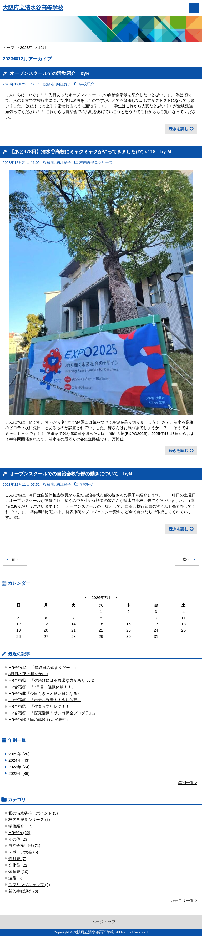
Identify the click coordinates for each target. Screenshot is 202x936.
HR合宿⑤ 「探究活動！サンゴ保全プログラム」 (52, 713)
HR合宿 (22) (19, 832)
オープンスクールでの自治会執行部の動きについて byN (70, 473)
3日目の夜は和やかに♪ (28, 674)
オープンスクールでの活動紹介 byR (49, 73)
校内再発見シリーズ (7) (29, 819)
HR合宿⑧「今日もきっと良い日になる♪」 (45, 693)
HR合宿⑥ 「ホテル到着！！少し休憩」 (44, 700)
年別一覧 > (187, 782)
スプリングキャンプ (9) (29, 884)
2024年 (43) (18, 760)
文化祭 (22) (18, 865)
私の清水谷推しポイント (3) (33, 813)
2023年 (26, 47)
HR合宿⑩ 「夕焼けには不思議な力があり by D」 (53, 680)
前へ (15, 559)
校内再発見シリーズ (96, 163)
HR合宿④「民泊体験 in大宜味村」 (39, 719)
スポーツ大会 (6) (23, 852)
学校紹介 (86, 84)
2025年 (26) (18, 754)
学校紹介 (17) (20, 826)
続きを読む (178, 128)
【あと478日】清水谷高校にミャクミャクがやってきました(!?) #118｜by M (90, 151)
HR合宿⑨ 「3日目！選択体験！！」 (41, 687)
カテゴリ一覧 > (183, 900)
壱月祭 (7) (17, 858)
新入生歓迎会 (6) (23, 891)
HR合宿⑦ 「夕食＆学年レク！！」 (40, 706)
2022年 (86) (18, 773)
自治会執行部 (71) (24, 845)
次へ (186, 559)
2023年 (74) (18, 767)
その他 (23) (18, 839)
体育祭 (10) (18, 871)
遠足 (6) (15, 878)
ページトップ (103, 921)
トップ (8, 47)
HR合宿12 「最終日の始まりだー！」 (43, 667)
